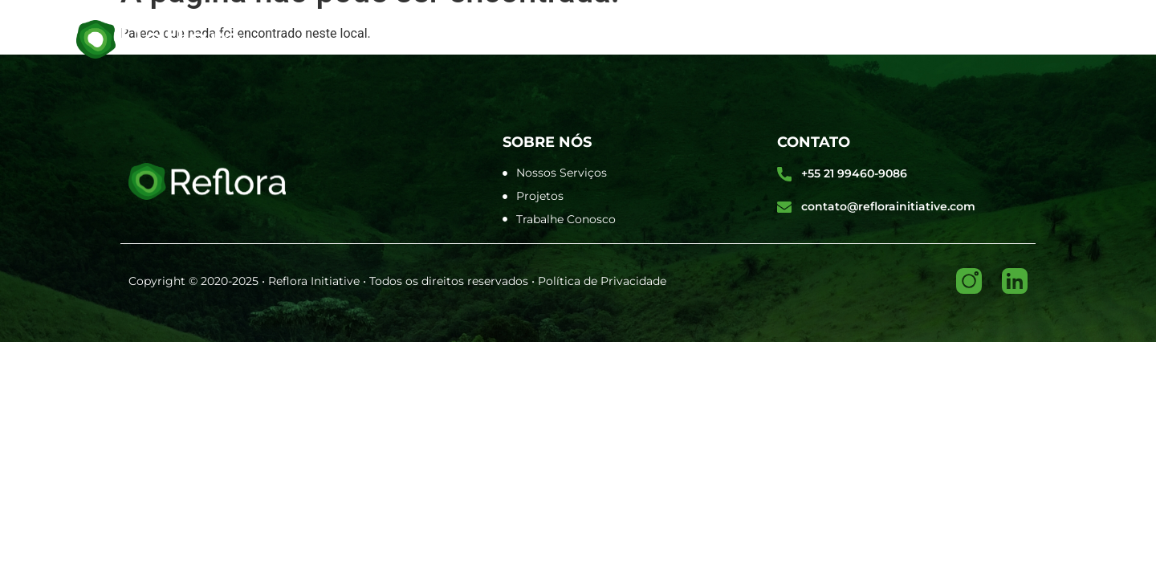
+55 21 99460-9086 (854, 173)
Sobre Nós (494, 39)
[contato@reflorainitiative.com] (784, 207)
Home (407, 39)
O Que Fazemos (615, 39)
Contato (867, 39)
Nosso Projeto (752, 39)
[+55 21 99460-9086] (784, 174)
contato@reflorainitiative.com (888, 206)
